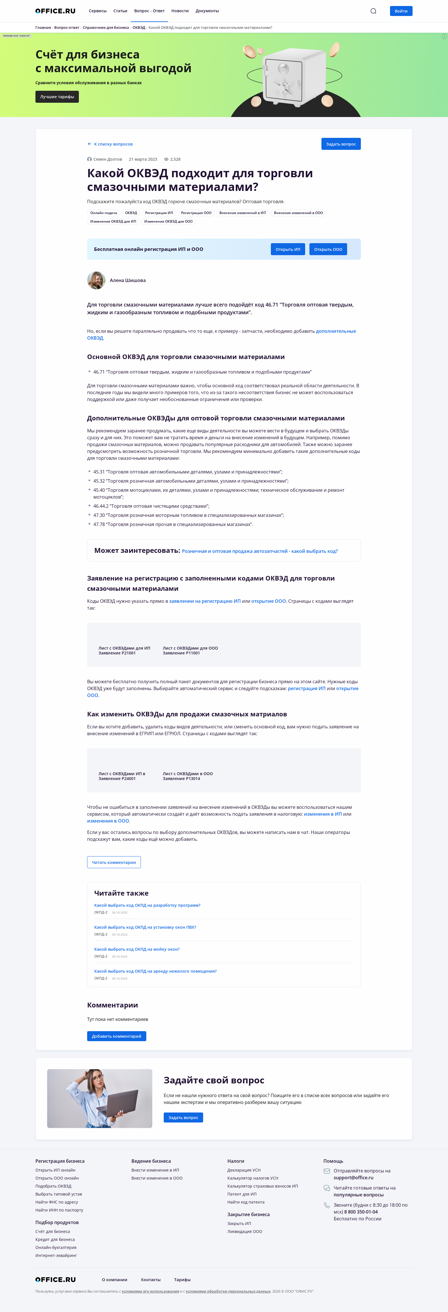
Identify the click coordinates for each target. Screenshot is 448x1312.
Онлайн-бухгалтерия (56, 1247)
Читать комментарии (114, 862)
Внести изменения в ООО (157, 1178)
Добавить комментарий (116, 1036)
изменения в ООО (108, 821)
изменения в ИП (323, 814)
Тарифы (182, 1279)
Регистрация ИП (159, 212)
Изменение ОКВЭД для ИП (113, 221)
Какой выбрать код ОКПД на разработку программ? (147, 905)
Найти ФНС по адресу (56, 1202)
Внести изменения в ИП (155, 1170)
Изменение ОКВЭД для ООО (168, 221)
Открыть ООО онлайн (57, 1178)
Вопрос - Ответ (149, 10)
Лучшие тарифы (57, 96)
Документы (207, 10)
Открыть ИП (288, 249)
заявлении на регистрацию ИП (205, 601)
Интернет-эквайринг (56, 1255)
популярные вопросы (359, 1195)
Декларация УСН (244, 1170)
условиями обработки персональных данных (228, 1291)
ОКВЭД (131, 212)
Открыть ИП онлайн (55, 1170)
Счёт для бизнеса (52, 1231)
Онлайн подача (103, 212)
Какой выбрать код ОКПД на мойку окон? (136, 949)
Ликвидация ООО (244, 1231)
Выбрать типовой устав (58, 1194)
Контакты (151, 1279)
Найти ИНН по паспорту (59, 1210)
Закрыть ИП (239, 1223)
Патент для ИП (242, 1194)
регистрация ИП (307, 688)
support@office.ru (353, 1177)
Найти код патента (246, 1202)
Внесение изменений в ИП (242, 212)
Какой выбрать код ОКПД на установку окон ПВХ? (145, 927)
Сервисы (98, 10)
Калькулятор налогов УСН (252, 1178)
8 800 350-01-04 (361, 1212)
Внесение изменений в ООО (298, 212)
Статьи (120, 10)
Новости (180, 10)
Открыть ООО (328, 249)
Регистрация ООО (196, 212)
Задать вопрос (341, 144)
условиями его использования (150, 1291)
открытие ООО (268, 601)
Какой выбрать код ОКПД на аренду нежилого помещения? (155, 971)
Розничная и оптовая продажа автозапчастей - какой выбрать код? (260, 551)
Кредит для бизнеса (55, 1239)
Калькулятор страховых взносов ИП (262, 1186)
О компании (114, 1279)
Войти (401, 11)
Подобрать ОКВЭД (53, 1186)
